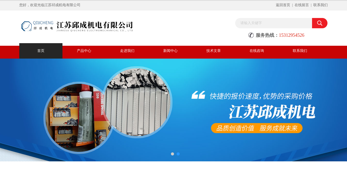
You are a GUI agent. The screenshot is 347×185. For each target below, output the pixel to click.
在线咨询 (257, 51)
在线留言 (302, 5)
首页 (40, 51)
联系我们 (320, 5)
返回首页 (283, 5)
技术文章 (213, 51)
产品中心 (84, 51)
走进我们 (127, 51)
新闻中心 (170, 51)
